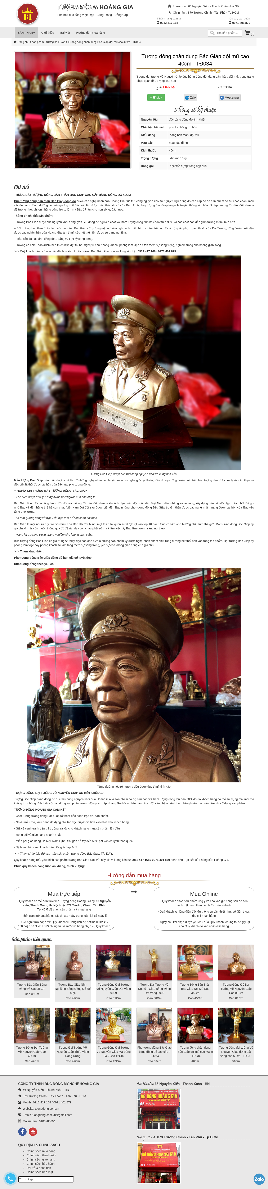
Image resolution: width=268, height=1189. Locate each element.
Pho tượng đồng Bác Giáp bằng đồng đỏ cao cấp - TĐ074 (154, 1052)
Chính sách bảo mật (40, 1172)
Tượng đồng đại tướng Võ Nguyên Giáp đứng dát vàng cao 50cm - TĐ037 (236, 1052)
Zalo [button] (190, 98)
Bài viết (65, 32)
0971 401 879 (241, 22)
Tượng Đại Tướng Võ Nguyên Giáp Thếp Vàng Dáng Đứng (73, 1052)
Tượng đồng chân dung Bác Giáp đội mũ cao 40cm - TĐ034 (195, 1052)
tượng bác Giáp (55, 42)
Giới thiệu (47, 32)
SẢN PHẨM (26, 32)
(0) (249, 34)
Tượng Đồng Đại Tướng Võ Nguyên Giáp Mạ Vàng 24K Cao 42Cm (114, 1052)
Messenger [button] (229, 98)
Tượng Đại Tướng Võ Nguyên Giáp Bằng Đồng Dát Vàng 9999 (154, 989)
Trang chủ (23, 42)
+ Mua (156, 97)
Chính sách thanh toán (41, 1155)
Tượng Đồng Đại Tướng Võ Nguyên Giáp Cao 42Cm (32, 1052)
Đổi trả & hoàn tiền (39, 1168)
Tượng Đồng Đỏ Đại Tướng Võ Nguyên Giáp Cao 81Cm (236, 989)
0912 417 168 (169, 22)
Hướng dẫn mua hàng (90, 32)
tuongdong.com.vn (47, 1108)
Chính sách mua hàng (41, 1151)
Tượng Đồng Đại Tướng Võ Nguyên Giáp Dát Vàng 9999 (113, 989)
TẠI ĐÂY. (106, 853)
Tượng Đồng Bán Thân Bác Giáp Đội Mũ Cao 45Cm (195, 989)
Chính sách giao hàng (41, 1159)
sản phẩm (38, 42)
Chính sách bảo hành (40, 1163)
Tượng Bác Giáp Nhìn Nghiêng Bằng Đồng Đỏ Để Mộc (73, 989)
